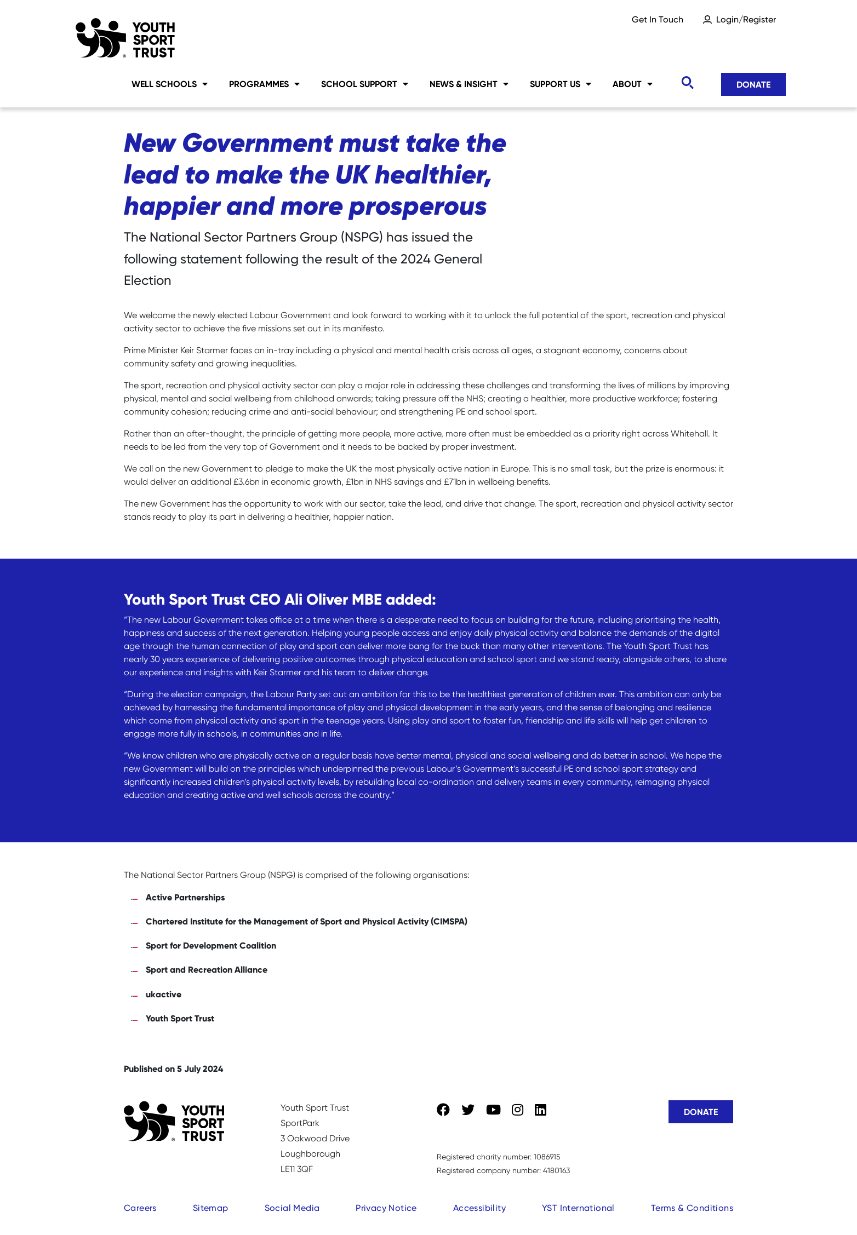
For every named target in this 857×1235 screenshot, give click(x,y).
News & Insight (469, 83)
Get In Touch (657, 19)
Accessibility (479, 1208)
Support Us (560, 83)
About (633, 83)
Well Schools (170, 83)
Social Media (292, 1208)
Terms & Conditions (692, 1208)
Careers (140, 1208)
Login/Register (746, 19)
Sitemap (210, 1208)
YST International (578, 1208)
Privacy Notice (386, 1208)
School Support (364, 83)
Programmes (264, 83)
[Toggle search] (687, 83)
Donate (753, 84)
